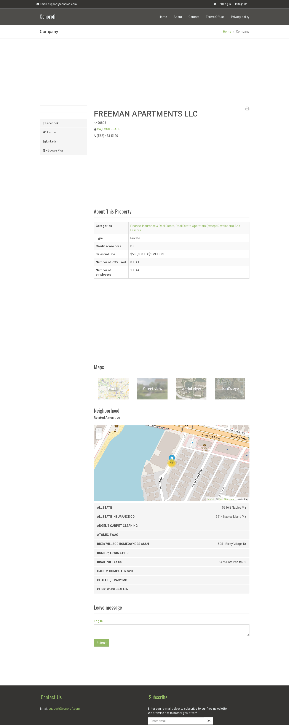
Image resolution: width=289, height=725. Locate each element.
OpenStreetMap (226, 499)
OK (209, 721)
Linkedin (50, 141)
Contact (193, 17)
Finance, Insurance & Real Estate (152, 226)
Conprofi (47, 15)
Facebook (51, 123)
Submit (102, 643)
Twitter (49, 132)
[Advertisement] (144, 72)
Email (57, 4)
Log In (225, 4)
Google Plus (53, 150)
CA (99, 129)
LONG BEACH (111, 129)
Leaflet (210, 499)
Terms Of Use (215, 17)
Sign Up (241, 4)
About (178, 17)
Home (163, 17)
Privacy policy (240, 17)
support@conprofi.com (64, 708)
